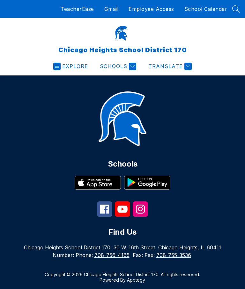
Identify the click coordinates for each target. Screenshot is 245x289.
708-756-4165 (112, 255)
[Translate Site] (169, 66)
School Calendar (205, 9)
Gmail (111, 9)
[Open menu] (70, 66)
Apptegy (136, 280)
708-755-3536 (173, 255)
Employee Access (151, 9)
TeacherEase (77, 9)
